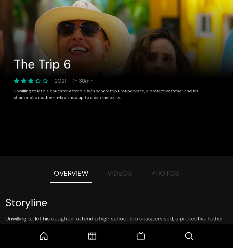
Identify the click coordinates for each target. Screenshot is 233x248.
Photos (165, 173)
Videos (119, 173)
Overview (71, 173)
